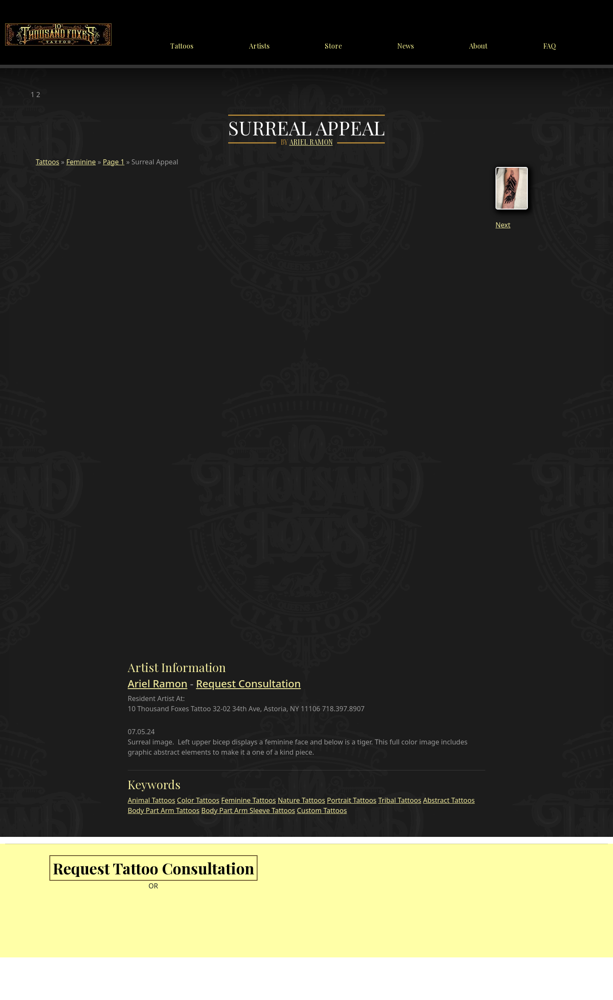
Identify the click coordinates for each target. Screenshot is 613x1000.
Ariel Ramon (311, 142)
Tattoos (181, 45)
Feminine (81, 162)
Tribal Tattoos (399, 800)
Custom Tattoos (322, 810)
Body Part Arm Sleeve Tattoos (248, 810)
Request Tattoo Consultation (153, 868)
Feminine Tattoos (248, 800)
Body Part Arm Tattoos (164, 810)
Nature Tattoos (301, 800)
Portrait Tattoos (351, 800)
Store (333, 45)
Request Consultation (248, 683)
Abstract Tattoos (449, 800)
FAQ (549, 45)
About (478, 45)
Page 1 (113, 162)
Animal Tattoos (151, 800)
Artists (259, 45)
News (405, 45)
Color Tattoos (198, 800)
